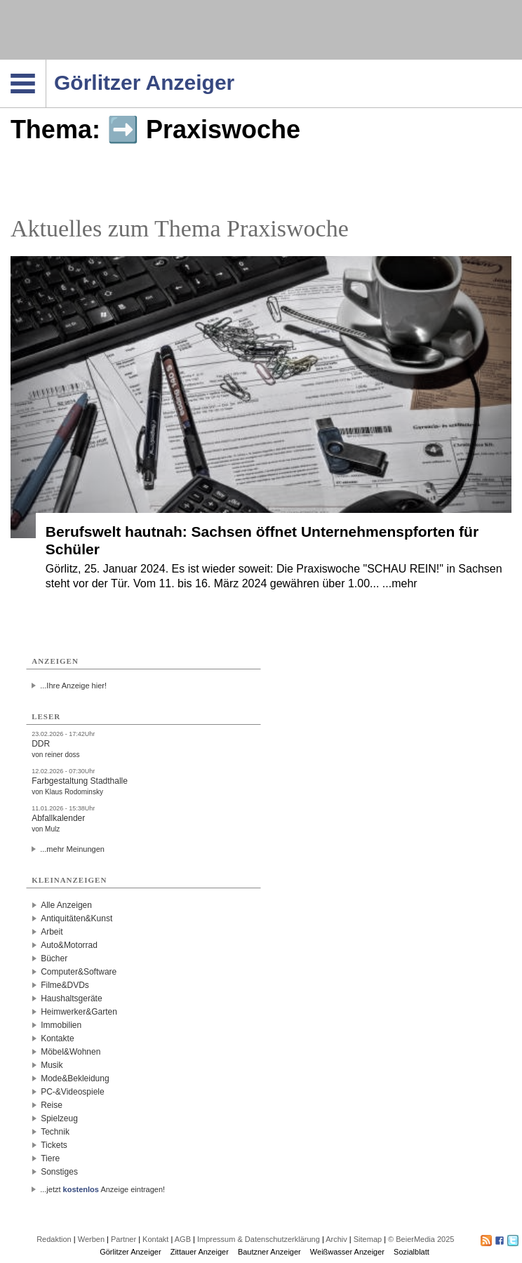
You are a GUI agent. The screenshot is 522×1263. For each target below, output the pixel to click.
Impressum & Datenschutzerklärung (258, 1239)
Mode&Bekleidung (75, 1078)
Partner (123, 1239)
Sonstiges (59, 1171)
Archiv (336, 1239)
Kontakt (155, 1239)
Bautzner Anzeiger (269, 1252)
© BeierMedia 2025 (421, 1239)
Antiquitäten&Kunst (76, 918)
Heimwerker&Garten (79, 1011)
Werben (91, 1239)
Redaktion (54, 1239)
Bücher (54, 958)
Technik (55, 1131)
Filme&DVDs (65, 985)
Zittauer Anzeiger (199, 1252)
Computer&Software (78, 971)
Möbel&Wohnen (70, 1051)
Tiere (50, 1158)
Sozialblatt (411, 1252)
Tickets (54, 1145)
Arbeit (51, 931)
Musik (51, 1065)
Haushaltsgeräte (71, 998)
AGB (183, 1239)
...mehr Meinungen (72, 849)
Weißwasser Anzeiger (347, 1252)
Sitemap (368, 1239)
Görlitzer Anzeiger (130, 1252)
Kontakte (57, 1038)
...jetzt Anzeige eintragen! (102, 1189)
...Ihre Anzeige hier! (73, 685)
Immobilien (61, 1025)
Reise (51, 1105)
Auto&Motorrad (69, 945)
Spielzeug (59, 1118)
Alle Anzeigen (66, 905)
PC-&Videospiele (73, 1091)
